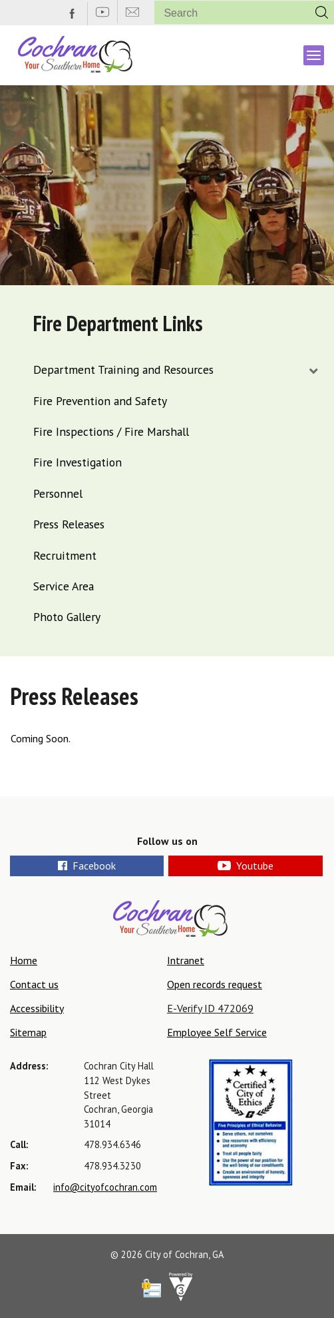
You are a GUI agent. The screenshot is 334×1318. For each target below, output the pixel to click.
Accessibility (37, 1008)
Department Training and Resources (123, 369)
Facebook (87, 865)
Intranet (185, 960)
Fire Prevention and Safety (100, 400)
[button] (321, 12)
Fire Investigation (77, 462)
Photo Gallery (66, 616)
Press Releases (68, 524)
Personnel (58, 493)
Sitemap (28, 1032)
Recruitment (64, 555)
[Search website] (226, 13)
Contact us (34, 984)
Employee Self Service (217, 1032)
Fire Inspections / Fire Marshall (111, 431)
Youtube (245, 865)
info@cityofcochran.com (105, 1187)
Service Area (63, 586)
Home (23, 960)
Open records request (214, 984)
